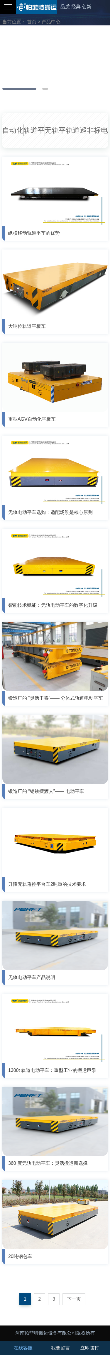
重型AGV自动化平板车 (32, 419)
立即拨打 (89, 1347)
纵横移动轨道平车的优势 (34, 233)
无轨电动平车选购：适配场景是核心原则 (50, 512)
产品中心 (51, 21)
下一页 (74, 1299)
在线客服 (23, 1347)
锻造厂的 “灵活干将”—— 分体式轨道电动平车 (55, 698)
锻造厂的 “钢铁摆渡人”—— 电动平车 (46, 791)
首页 (31, 21)
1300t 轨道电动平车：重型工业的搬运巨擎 (52, 1070)
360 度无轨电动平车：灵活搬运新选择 (48, 1163)
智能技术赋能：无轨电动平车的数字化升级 (52, 605)
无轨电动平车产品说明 (31, 977)
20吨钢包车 (20, 1256)
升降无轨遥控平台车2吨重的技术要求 (47, 884)
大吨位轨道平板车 (27, 326)
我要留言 (60, 1347)
